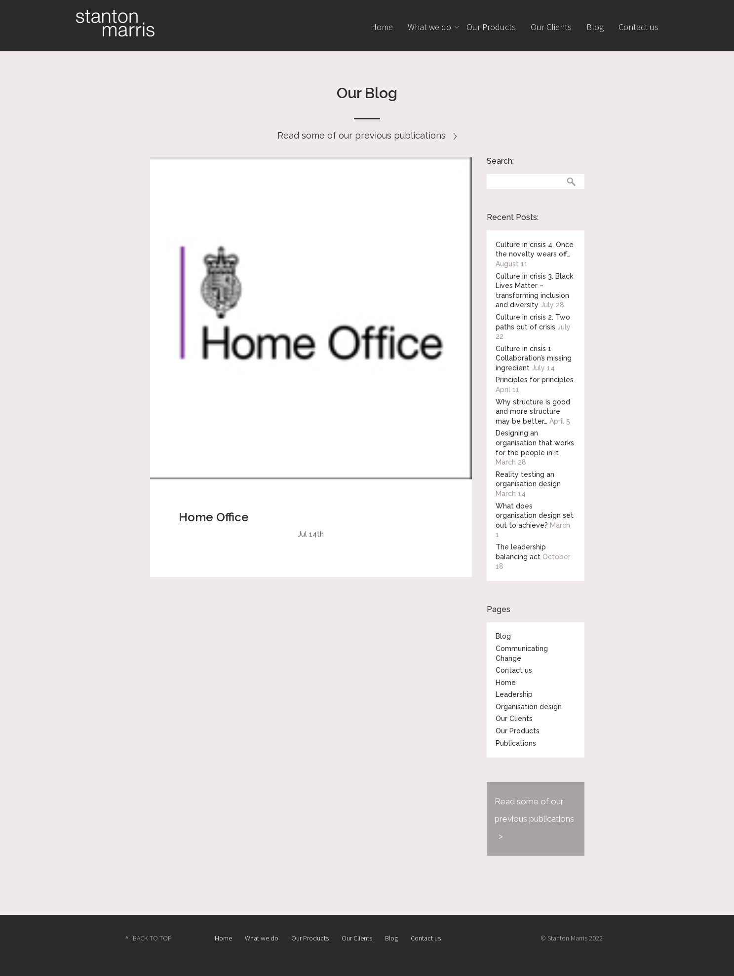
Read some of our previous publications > (534, 818)
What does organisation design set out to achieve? (535, 515)
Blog (595, 27)
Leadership (514, 694)
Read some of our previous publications (367, 135)
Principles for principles (535, 380)
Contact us (638, 27)
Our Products (491, 27)
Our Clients (551, 27)
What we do (429, 27)
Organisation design (529, 707)
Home (382, 27)
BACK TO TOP (152, 938)
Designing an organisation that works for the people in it (535, 442)
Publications (516, 743)
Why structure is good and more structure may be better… (533, 411)
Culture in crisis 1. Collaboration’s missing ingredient (534, 358)
